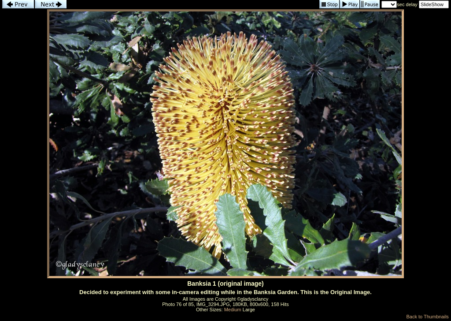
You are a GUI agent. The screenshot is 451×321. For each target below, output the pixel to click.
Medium (232, 309)
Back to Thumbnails (427, 316)
